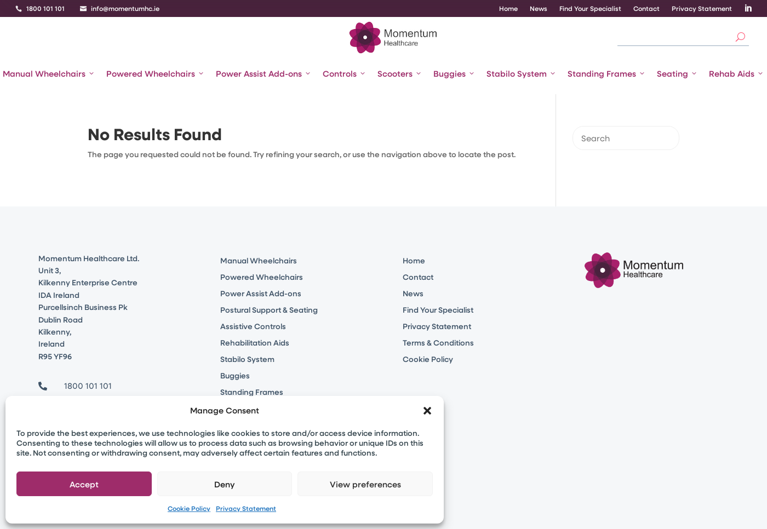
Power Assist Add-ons (264, 73)
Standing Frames (607, 73)
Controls (345, 73)
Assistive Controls (253, 327)
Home (508, 8)
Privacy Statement (246, 508)
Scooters (399, 73)
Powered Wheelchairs (155, 73)
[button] (427, 410)
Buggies (454, 73)
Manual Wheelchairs (49, 73)
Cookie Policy (189, 508)
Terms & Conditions (438, 343)
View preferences (365, 484)
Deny (224, 484)
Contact (646, 8)
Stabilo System (521, 73)
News (538, 8)
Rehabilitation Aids (254, 343)
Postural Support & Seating (269, 310)
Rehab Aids (736, 73)
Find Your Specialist (590, 8)
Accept (84, 484)
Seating (677, 73)
